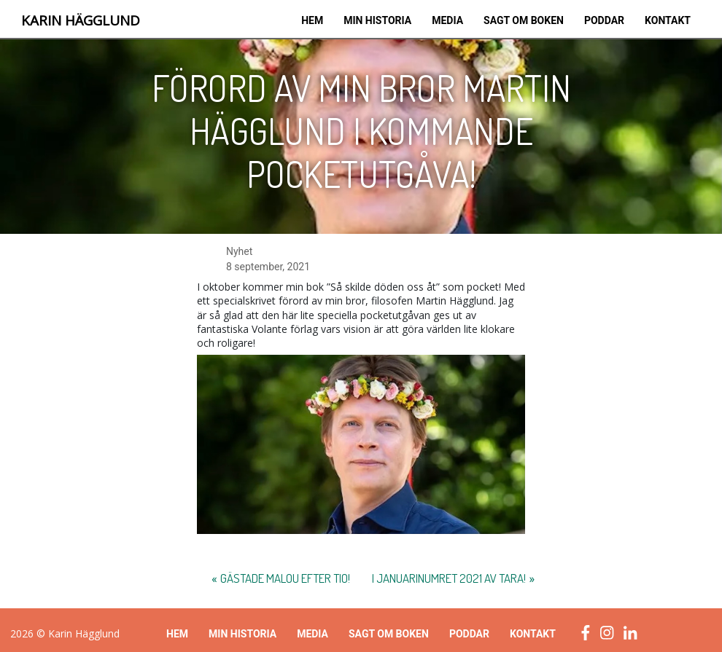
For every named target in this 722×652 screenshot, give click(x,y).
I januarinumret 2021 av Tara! (449, 578)
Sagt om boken (524, 20)
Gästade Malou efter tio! (285, 578)
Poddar (604, 20)
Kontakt (668, 20)
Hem (312, 20)
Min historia (377, 20)
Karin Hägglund (80, 21)
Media (447, 20)
